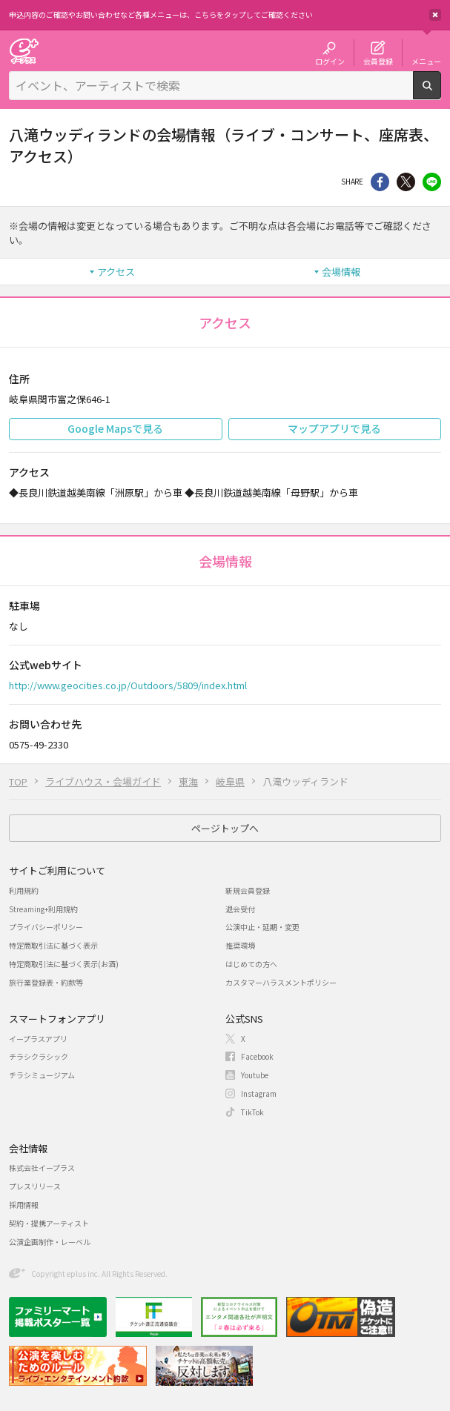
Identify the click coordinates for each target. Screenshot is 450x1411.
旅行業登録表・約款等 (46, 982)
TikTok (252, 1112)
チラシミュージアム (42, 1074)
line (432, 182)
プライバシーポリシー (46, 926)
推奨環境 (240, 945)
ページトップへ (225, 828)
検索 (440, 93)
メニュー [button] (426, 61)
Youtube (254, 1074)
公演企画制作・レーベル (49, 1241)
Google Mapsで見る (115, 428)
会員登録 (378, 61)
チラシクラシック (38, 1056)
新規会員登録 (247, 890)
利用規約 (24, 890)
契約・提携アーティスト (49, 1223)
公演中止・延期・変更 (262, 926)
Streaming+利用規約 (43, 908)
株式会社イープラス (42, 1167)
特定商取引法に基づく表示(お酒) (64, 963)
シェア (380, 182)
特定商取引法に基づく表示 (53, 945)
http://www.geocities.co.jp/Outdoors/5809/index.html (128, 685)
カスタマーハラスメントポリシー (281, 982)
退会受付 (240, 908)
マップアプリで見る (334, 428)
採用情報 (24, 1204)
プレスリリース (35, 1186)
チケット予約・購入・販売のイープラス (24, 51)
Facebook (257, 1056)
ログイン (330, 61)
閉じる (435, 15)
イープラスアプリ (38, 1038)
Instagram (259, 1093)
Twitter (406, 182)
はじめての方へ (251, 963)
